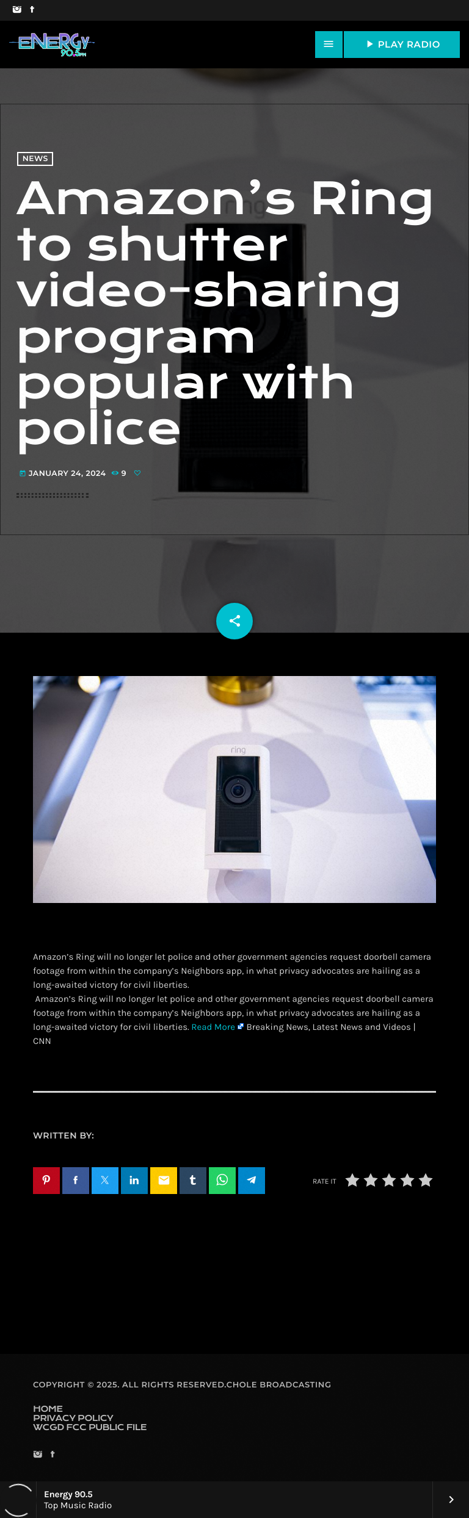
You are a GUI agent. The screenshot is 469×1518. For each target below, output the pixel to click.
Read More (213, 1026)
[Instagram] (16, 10)
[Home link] (52, 44)
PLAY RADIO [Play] (401, 44)
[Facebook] (32, 10)
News (35, 159)
